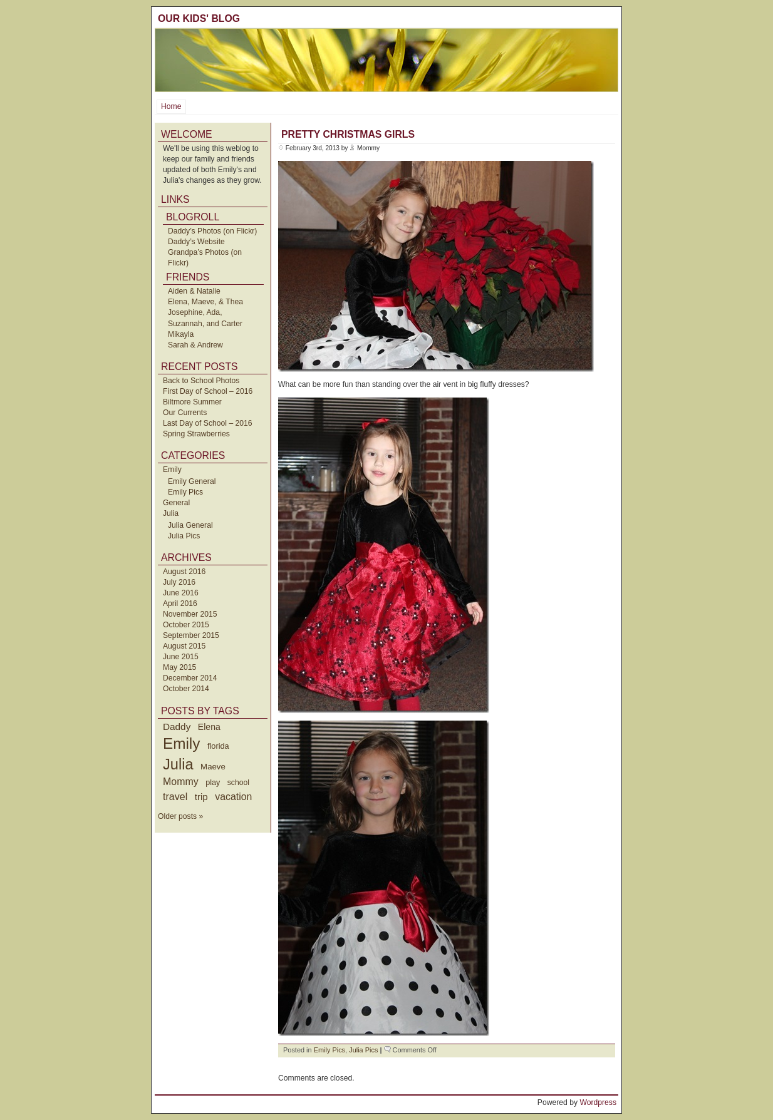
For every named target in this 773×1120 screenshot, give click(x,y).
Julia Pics (184, 536)
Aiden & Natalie (194, 291)
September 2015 (191, 635)
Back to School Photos (201, 380)
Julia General (190, 525)
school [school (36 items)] (238, 782)
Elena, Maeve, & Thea (205, 301)
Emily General (191, 481)
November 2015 (190, 614)
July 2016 (179, 582)
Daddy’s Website (196, 241)
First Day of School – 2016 (207, 391)
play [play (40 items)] (212, 782)
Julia (171, 513)
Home (171, 106)
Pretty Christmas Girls (348, 134)
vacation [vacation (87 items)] (233, 796)
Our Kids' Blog (199, 18)
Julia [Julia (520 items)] (178, 764)
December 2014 (190, 678)
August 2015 (184, 646)
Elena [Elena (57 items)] (209, 727)
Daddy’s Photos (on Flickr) (212, 231)
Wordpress (597, 1102)
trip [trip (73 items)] (201, 796)
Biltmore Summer (192, 402)
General (176, 502)
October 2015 (186, 624)
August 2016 (184, 571)
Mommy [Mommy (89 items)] (181, 781)
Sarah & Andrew (195, 345)
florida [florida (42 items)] (218, 746)
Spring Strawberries (196, 433)
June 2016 (181, 592)
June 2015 (181, 656)
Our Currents (185, 412)
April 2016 (180, 603)
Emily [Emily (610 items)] (181, 743)
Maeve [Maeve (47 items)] (213, 766)
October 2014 (186, 688)
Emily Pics (185, 492)
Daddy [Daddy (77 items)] (176, 726)
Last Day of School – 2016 (207, 423)
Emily (172, 469)
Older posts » (180, 816)
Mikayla (181, 334)
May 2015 (179, 667)
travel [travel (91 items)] (175, 796)
